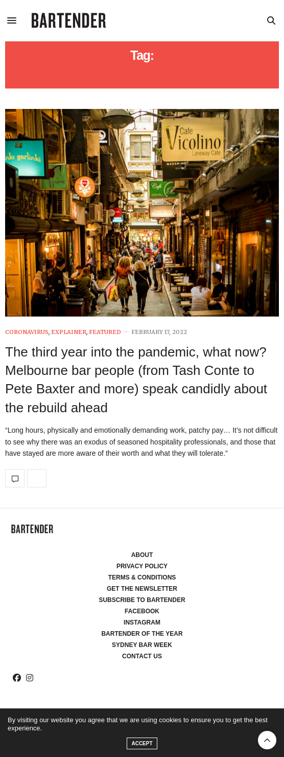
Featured (105, 332)
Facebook (142, 611)
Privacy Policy (142, 566)
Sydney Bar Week (142, 645)
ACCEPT (141, 743)
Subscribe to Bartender (142, 600)
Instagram (142, 622)
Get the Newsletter (142, 588)
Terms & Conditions (142, 577)
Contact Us (142, 656)
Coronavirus (27, 332)
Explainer (68, 332)
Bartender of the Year (141, 633)
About (142, 555)
